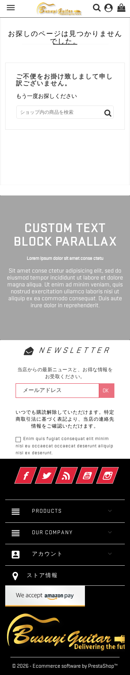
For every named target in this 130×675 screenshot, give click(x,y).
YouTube (96, 471)
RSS (76, 471)
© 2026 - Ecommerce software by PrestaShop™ (65, 666)
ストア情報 (42, 575)
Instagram (117, 471)
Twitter (55, 471)
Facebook (35, 471)
